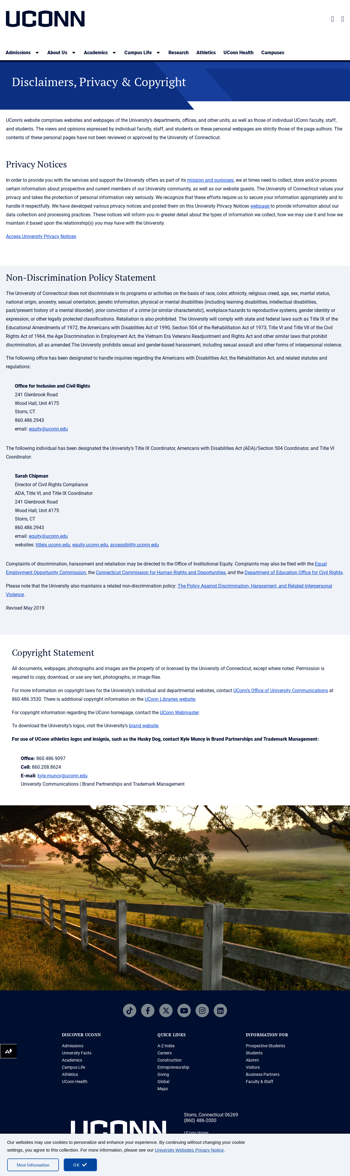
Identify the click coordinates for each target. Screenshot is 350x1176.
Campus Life (73, 1067)
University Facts (76, 1053)
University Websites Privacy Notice (189, 1149)
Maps (162, 1088)
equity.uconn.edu (90, 545)
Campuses (272, 52)
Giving (163, 1074)
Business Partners (262, 1074)
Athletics (206, 52)
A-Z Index (166, 1045)
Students (254, 1053)
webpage (260, 206)
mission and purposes (210, 180)
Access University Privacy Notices (41, 236)
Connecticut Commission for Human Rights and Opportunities (161, 572)
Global (163, 1081)
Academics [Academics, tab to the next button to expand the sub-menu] (96, 52)
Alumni (252, 1060)
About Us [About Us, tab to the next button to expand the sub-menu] (57, 52)
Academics (72, 1060)
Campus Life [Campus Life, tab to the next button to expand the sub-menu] (138, 52)
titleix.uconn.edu (53, 545)
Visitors (253, 1067)
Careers (164, 1053)
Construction (169, 1060)
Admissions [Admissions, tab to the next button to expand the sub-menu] (18, 52)
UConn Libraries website (170, 699)
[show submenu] (37, 52)
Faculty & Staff (259, 1081)
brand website (143, 725)
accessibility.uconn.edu (134, 545)
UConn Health (239, 52)
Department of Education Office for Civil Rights (294, 572)
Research (178, 52)
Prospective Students (265, 1045)
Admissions (72, 1045)
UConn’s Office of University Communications (280, 690)
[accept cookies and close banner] (80, 1164)
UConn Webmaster (179, 712)
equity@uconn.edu (48, 429)
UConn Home (196, 1132)
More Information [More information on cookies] (33, 1165)
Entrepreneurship (173, 1067)
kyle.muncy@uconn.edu (63, 776)
